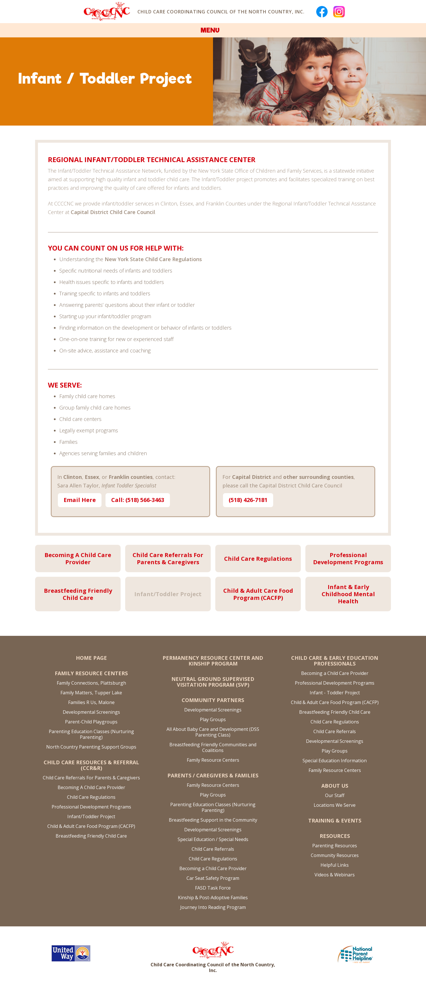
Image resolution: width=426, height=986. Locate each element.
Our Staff (334, 795)
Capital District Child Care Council (113, 212)
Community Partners (213, 700)
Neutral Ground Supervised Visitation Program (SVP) (212, 682)
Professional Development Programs (91, 807)
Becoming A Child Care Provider (91, 787)
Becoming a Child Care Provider (213, 868)
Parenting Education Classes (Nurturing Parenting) (91, 734)
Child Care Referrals (213, 849)
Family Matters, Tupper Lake (91, 692)
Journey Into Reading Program (213, 907)
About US (334, 785)
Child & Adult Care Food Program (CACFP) (91, 826)
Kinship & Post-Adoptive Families (213, 897)
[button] (213, 30)
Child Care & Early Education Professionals (334, 660)
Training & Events (334, 820)
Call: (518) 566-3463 (137, 500)
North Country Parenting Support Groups (91, 747)
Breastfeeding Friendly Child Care (91, 836)
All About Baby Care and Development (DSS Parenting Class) (213, 732)
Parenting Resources (334, 845)
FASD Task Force (213, 888)
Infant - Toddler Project (335, 692)
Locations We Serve (335, 805)
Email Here (80, 500)
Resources (335, 835)
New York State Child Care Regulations (153, 259)
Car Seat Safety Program (212, 878)
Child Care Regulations (91, 797)
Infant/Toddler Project (91, 816)
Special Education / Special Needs (213, 839)
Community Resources (335, 855)
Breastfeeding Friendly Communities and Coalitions (212, 747)
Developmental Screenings (91, 712)
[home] (106, 11)
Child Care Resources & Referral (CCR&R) (91, 765)
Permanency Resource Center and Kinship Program (213, 660)
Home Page (91, 657)
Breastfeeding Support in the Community (213, 820)
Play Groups (213, 719)
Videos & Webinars (335, 875)
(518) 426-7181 (248, 500)
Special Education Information (335, 760)
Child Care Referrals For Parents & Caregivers (91, 778)
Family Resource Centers (91, 673)
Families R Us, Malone (91, 702)
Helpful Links (334, 865)
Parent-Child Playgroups (91, 722)
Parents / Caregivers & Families (212, 775)
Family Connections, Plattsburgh (91, 683)
